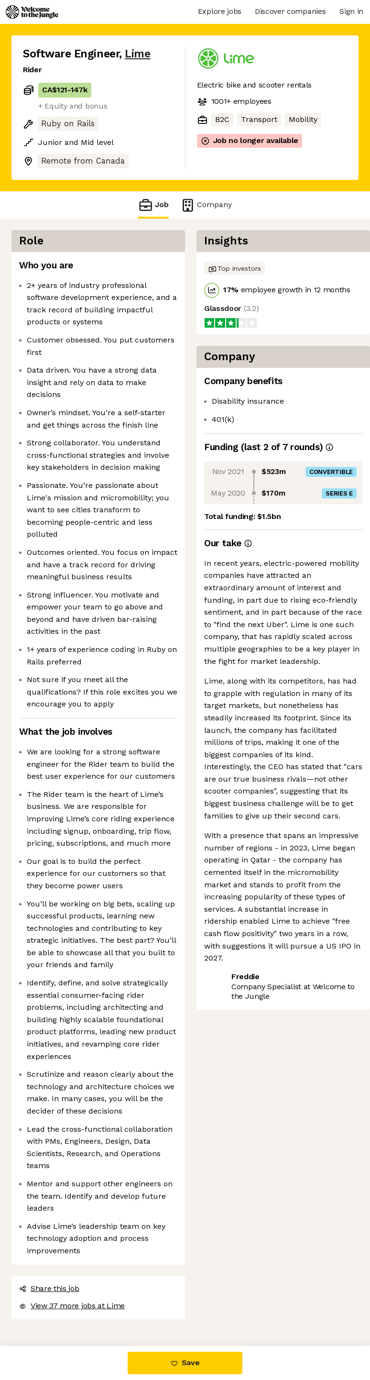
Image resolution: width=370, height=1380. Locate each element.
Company (206, 205)
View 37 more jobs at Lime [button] (72, 1305)
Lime (137, 53)
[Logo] (32, 12)
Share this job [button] (49, 1288)
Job (153, 205)
